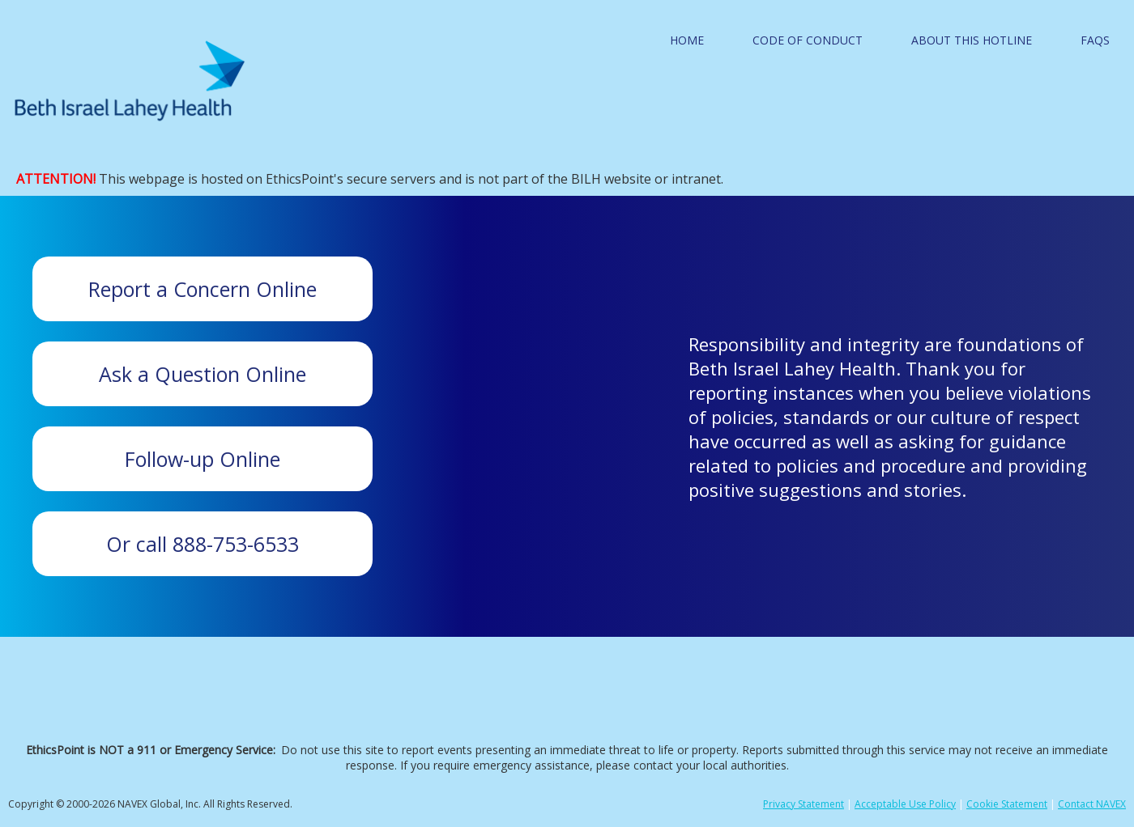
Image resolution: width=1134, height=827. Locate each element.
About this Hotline (971, 40)
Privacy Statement (803, 804)
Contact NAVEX (1092, 804)
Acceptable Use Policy (905, 804)
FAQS (1095, 40)
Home (687, 40)
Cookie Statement (1006, 804)
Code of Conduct (807, 40)
